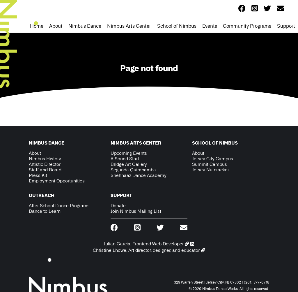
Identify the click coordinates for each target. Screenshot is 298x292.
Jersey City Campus (212, 158)
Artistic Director (45, 164)
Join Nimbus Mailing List (136, 211)
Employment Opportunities (57, 181)
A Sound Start (125, 158)
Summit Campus (209, 164)
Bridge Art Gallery (129, 164)
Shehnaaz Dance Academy (138, 175)
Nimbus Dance (84, 26)
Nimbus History (45, 158)
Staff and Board (45, 170)
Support (286, 26)
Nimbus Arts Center (129, 26)
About (56, 26)
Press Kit (38, 175)
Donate (118, 205)
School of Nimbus (176, 26)
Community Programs (247, 26)
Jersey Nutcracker (210, 170)
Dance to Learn (45, 211)
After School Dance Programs (59, 205)
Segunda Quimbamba (133, 170)
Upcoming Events (129, 153)
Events (209, 26)
